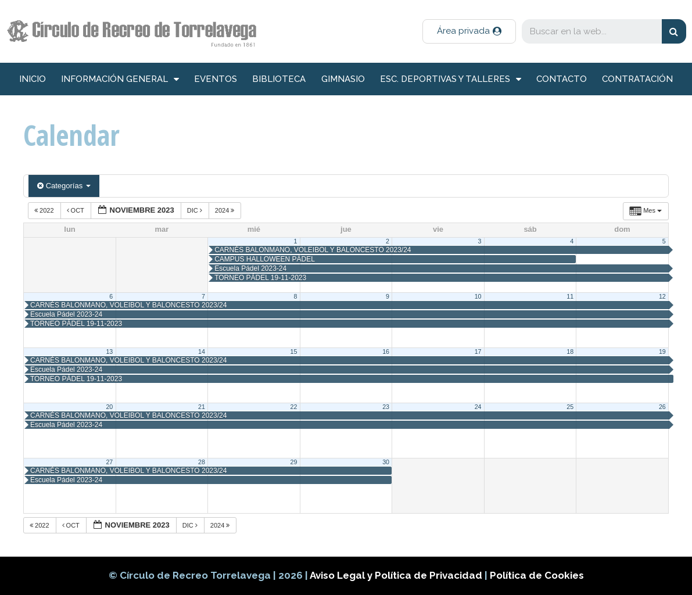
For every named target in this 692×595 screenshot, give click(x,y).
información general (120, 79)
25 (569, 406)
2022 (45, 210)
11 (569, 296)
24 (478, 406)
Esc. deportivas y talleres (450, 79)
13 (109, 351)
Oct (76, 210)
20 (109, 406)
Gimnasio (343, 79)
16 (385, 351)
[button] (469, 31)
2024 (225, 210)
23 (385, 406)
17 (478, 351)
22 (294, 406)
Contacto (561, 79)
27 (109, 461)
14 (201, 351)
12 (662, 296)
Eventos (215, 79)
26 (662, 406)
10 (478, 296)
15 (294, 351)
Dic (195, 210)
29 (294, 461)
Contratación (637, 79)
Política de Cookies (537, 575)
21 (201, 406)
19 (662, 351)
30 (385, 461)
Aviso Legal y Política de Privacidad (397, 575)
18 (569, 351)
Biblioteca (279, 79)
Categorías (64, 185)
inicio (32, 79)
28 (201, 461)
